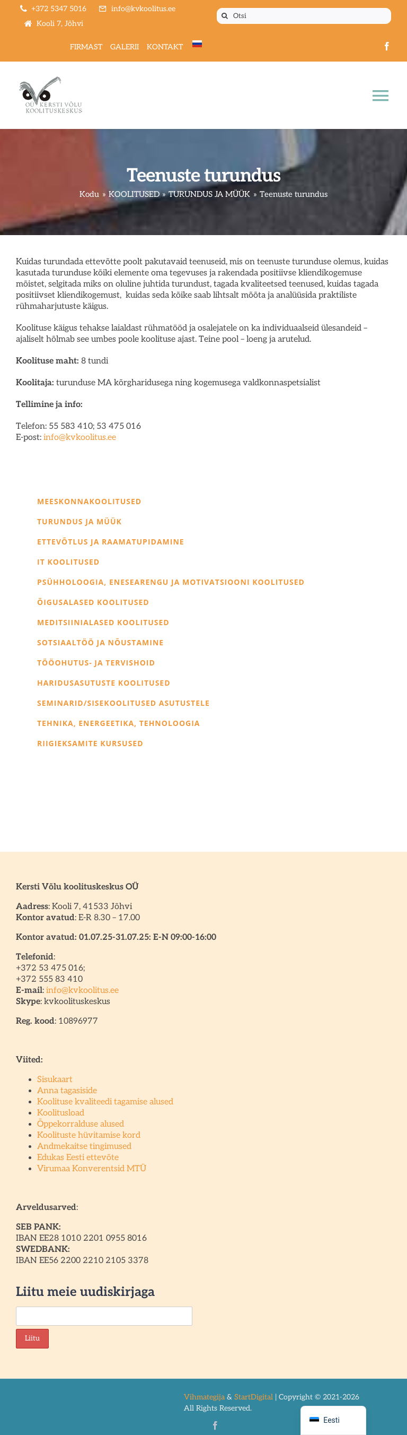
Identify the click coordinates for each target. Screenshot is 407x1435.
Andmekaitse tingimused (84, 1147)
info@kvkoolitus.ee (79, 438)
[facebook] (387, 46)
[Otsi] (304, 16)
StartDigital (253, 1397)
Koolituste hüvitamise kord (88, 1135)
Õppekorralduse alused (80, 1124)
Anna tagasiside (67, 1091)
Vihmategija (204, 1397)
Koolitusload (60, 1113)
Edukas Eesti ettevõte (78, 1158)
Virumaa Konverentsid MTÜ (91, 1169)
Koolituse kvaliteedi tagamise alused (105, 1102)
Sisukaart (55, 1080)
